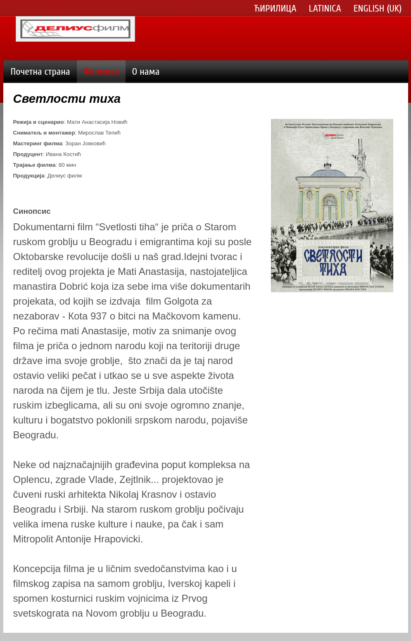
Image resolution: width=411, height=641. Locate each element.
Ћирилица (275, 9)
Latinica (325, 9)
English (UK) (378, 9)
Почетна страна (40, 71)
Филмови (101, 71)
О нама (146, 71)
